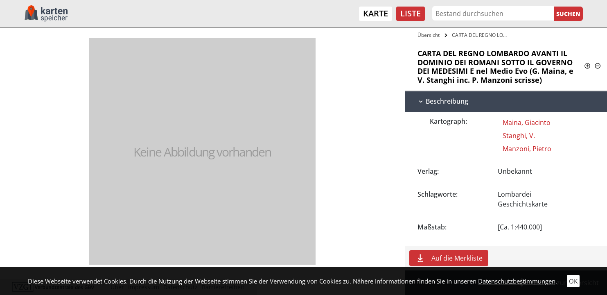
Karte (375, 13)
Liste (410, 13)
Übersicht (428, 35)
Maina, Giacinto (527, 122)
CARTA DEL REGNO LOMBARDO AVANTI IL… (481, 35)
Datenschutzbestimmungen (516, 281)
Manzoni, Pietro (527, 148)
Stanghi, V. (519, 135)
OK (573, 281)
